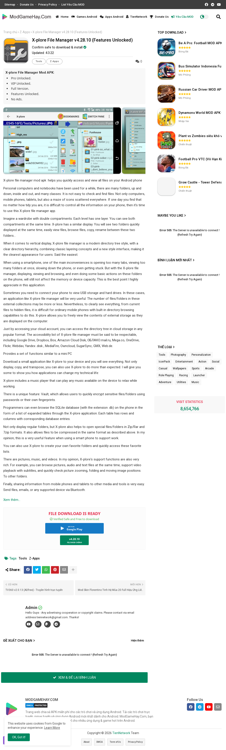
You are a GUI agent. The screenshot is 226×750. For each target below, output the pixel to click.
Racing (183, 375)
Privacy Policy (47, 4)
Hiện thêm (137, 640)
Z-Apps (25, 32)
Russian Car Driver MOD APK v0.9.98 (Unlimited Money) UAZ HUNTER (201, 90)
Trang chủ (10, 32)
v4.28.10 (74, 539)
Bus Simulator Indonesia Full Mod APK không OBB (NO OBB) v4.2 (201, 66)
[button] (218, 16)
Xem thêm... (11, 500)
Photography (178, 354)
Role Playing (166, 375)
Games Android (84, 16)
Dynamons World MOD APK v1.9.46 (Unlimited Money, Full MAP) (201, 113)
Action (202, 361)
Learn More (52, 727)
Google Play (74, 529)
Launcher (199, 375)
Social (215, 361)
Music (195, 382)
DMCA (99, 742)
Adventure (165, 382)
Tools (39, 61)
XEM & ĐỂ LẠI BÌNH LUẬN (74, 677)
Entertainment (184, 361)
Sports (196, 368)
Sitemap (10, 4)
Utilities (181, 382)
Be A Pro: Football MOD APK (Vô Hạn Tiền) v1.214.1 (201, 43)
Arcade (209, 368)
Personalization (201, 354)
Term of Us (115, 742)
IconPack (164, 361)
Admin (31, 607)
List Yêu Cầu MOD (73, 4)
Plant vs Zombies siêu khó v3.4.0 (201, 136)
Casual (163, 368)
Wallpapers (179, 368)
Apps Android (111, 16)
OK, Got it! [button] (18, 737)
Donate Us (27, 4)
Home (62, 16)
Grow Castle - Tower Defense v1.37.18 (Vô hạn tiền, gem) (201, 182)
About (86, 742)
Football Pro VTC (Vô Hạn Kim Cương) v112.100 (201, 159)
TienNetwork (136, 16)
